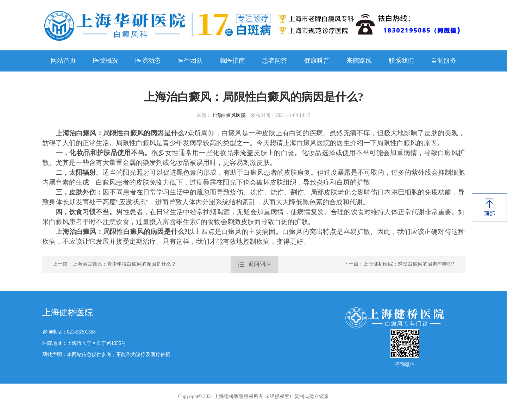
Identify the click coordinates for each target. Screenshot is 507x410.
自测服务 (443, 60)
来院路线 (359, 60)
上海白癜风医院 (228, 115)
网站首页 (63, 60)
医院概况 (105, 60)
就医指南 (232, 60)
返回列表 (254, 264)
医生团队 (190, 60)
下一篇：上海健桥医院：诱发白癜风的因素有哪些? (399, 264)
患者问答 (274, 60)
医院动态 (148, 60)
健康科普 (317, 60)
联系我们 (401, 60)
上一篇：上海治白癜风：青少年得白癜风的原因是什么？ (114, 264)
